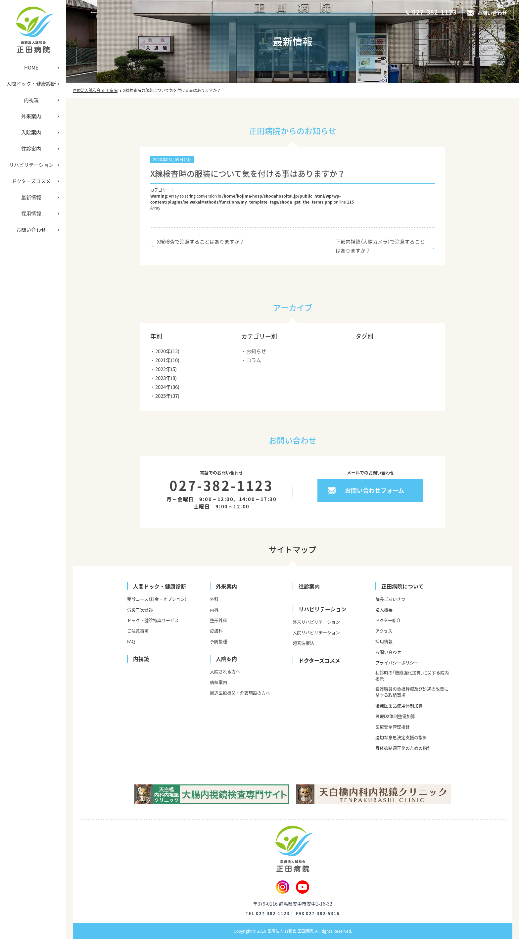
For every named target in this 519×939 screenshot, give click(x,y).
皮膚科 (216, 631)
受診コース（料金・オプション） (157, 599)
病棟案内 (218, 682)
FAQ (131, 641)
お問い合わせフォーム (374, 490)
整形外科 (218, 620)
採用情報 (31, 213)
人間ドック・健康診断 (31, 83)
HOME (31, 67)
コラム (253, 360)
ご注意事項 (138, 631)
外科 (214, 599)
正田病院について (402, 586)
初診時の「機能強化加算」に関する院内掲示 (412, 675)
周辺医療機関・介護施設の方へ (240, 692)
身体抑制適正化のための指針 (403, 748)
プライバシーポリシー (396, 662)
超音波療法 (303, 643)
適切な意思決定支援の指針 (401, 737)
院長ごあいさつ (390, 599)
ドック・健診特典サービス (153, 620)
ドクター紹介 (388, 620)
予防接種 (218, 641)
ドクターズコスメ (31, 181)
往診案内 (31, 148)
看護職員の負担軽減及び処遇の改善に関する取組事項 (411, 691)
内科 (214, 609)
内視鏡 (31, 100)
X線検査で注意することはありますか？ (200, 241)
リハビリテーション (31, 164)
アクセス (383, 631)
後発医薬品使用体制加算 (399, 705)
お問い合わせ (31, 229)
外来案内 (31, 116)
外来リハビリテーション (316, 622)
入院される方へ (225, 671)
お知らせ (256, 351)
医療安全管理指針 (392, 727)
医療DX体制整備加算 (395, 716)
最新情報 (31, 197)
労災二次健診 (140, 609)
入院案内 (31, 132)
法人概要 (384, 609)
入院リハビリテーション (316, 632)
